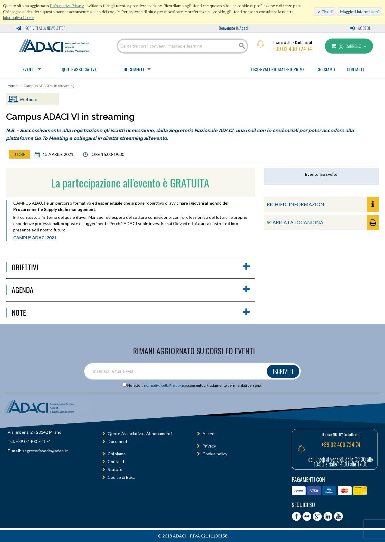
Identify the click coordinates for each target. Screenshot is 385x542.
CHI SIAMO (325, 69)
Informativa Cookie (18, 17)
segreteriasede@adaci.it (45, 450)
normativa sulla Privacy (162, 385)
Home (12, 86)
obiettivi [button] (131, 267)
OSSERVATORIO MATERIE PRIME (277, 69)
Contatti (116, 461)
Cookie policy (214, 453)
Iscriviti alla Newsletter (41, 28)
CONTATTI (355, 69)
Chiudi (327, 11)
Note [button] (131, 313)
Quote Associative (79, 69)
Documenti (134, 69)
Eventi (29, 69)
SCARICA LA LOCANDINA (323, 222)
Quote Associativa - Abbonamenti (140, 433)
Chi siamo (117, 453)
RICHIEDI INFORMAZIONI (323, 204)
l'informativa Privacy (67, 5)
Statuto (115, 469)
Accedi (360, 28)
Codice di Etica (121, 477)
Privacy (209, 445)
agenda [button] (131, 290)
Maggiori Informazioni (359, 11)
